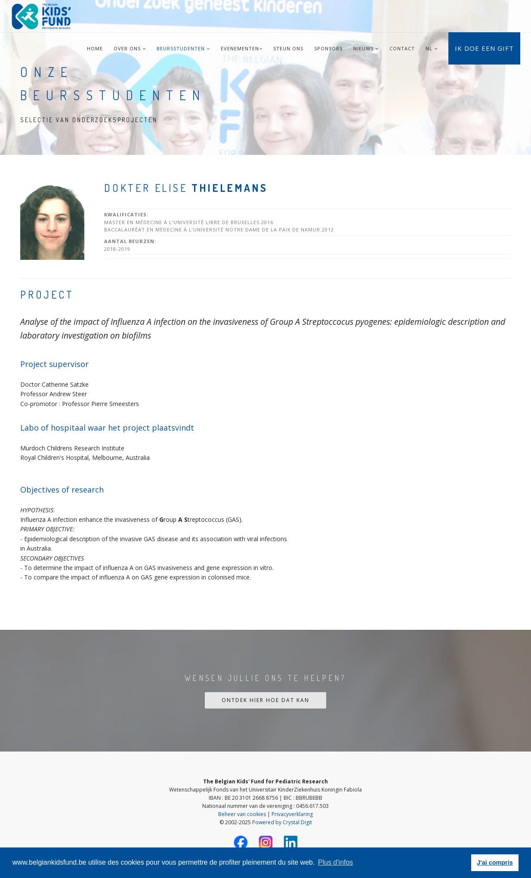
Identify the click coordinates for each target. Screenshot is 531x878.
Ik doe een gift (484, 48)
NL (429, 48)
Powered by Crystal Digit (282, 822)
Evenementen (241, 48)
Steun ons (288, 48)
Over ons (130, 48)
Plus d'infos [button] (335, 862)
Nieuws (366, 48)
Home (95, 48)
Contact (402, 48)
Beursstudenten (183, 48)
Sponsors (328, 48)
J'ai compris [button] (494, 862)
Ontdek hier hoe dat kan (265, 700)
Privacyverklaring (292, 814)
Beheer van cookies (242, 814)
